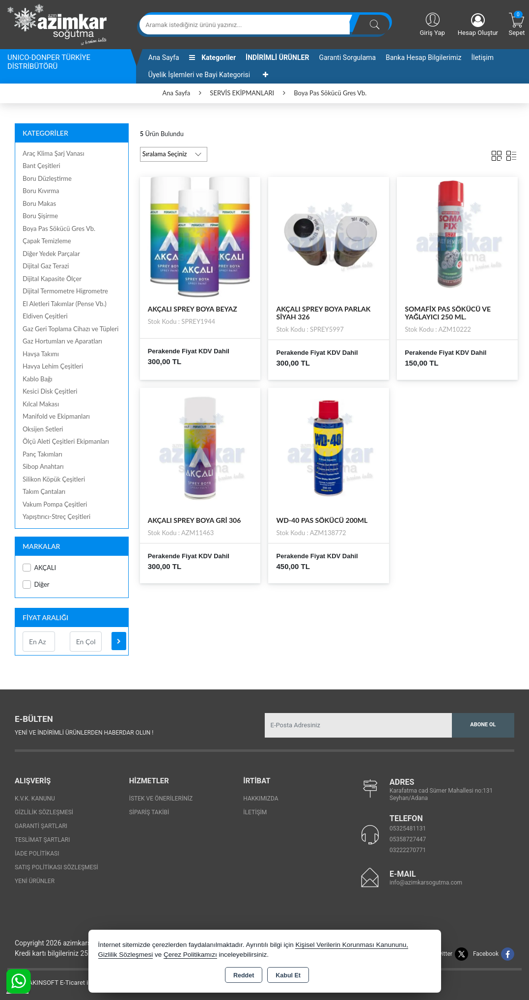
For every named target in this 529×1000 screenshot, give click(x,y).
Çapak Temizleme (47, 241)
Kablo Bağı (38, 379)
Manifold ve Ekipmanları (56, 416)
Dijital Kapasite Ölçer (52, 279)
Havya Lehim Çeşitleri (53, 366)
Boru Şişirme (40, 216)
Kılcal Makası (41, 404)
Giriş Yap (432, 23)
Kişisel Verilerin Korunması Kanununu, (351, 944)
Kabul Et (288, 975)
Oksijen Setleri (43, 429)
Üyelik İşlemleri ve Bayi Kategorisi (199, 75)
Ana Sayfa (163, 57)
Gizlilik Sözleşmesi (44, 812)
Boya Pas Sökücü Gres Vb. (59, 228)
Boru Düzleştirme (47, 178)
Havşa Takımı (41, 354)
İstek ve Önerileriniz (161, 798)
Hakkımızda (260, 798)
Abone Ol (483, 724)
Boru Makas (39, 203)
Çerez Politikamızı (190, 954)
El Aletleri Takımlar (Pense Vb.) (65, 304)
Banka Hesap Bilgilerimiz (423, 57)
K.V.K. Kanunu (35, 798)
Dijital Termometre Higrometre (65, 291)
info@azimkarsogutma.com (426, 882)
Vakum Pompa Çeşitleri (55, 504)
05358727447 (408, 839)
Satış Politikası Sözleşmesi (56, 867)
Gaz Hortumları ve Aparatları (62, 341)
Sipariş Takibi (149, 812)
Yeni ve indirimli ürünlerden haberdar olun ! (84, 732)
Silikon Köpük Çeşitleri (54, 479)
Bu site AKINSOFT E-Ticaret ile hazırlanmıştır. (71, 982)
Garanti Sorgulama (347, 57)
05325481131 (408, 828)
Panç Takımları (42, 454)
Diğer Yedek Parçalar (51, 253)
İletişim (482, 57)
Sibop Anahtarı (43, 466)
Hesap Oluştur (478, 24)
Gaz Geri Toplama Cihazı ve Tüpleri (70, 329)
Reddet (243, 975)
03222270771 (408, 850)
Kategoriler (212, 57)
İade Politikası (37, 853)
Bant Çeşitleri (41, 166)
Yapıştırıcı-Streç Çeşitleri (56, 516)
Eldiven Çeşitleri (45, 316)
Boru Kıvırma (41, 191)
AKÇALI (39, 568)
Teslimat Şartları (42, 839)
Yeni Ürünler (35, 881)
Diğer (36, 584)
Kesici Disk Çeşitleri (50, 391)
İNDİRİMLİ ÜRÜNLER (277, 57)
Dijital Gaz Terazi (46, 266)
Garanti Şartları (41, 826)
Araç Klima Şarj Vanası (53, 153)
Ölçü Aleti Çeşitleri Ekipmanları (66, 441)
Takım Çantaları (44, 491)
